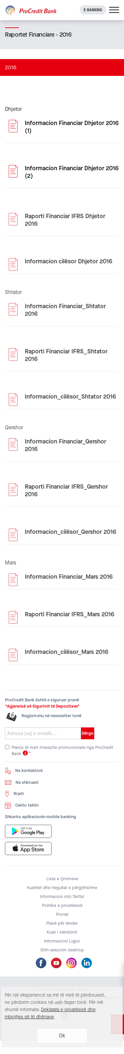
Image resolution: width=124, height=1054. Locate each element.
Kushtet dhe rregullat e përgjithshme (62, 887)
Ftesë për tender (62, 923)
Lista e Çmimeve (62, 878)
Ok (62, 1035)
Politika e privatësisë (62, 905)
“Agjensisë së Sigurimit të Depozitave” (42, 706)
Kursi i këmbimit (62, 932)
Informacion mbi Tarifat (62, 896)
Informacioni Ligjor (62, 941)
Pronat (62, 914)
